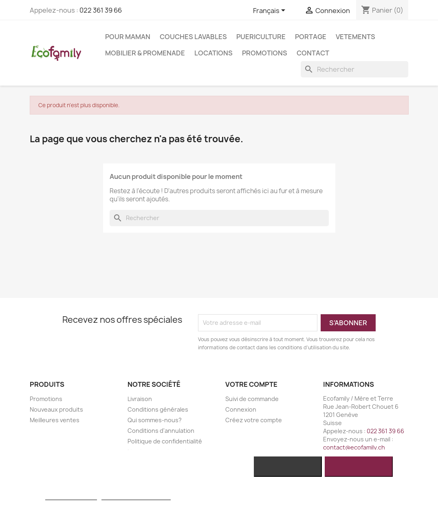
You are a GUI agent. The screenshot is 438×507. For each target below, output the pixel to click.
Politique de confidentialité (165, 441)
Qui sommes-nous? (155, 420)
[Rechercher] (354, 69)
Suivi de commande (252, 399)
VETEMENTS (355, 36)
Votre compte (251, 384)
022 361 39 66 (100, 10)
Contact (313, 52)
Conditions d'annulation (161, 430)
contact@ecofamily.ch (354, 447)
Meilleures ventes (54, 420)
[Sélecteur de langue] (270, 11)
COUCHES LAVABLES (193, 36)
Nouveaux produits (56, 409)
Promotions (264, 52)
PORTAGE (310, 36)
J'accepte (358, 467)
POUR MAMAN (127, 36)
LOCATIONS (213, 52)
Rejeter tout (287, 467)
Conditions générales (158, 409)
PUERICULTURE (261, 36)
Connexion (240, 409)
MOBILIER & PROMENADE (145, 52)
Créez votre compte (253, 420)
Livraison (140, 399)
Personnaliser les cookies (136, 496)
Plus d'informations (71, 496)
